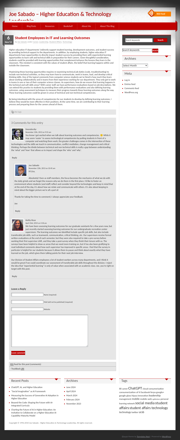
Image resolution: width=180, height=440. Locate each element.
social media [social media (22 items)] (144, 403)
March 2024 (71, 395)
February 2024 (73, 399)
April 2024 (71, 391)
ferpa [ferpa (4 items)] (153, 392)
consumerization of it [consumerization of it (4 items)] (129, 392)
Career (35, 42)
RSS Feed (161, 14)
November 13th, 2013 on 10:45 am (42, 168)
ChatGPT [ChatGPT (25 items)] (135, 388)
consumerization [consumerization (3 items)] (156, 388)
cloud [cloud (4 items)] (145, 388)
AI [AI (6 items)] (120, 388)
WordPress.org (131, 92)
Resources (49, 26)
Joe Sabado (22, 42)
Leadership (43, 42)
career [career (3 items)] (125, 388)
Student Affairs (55, 42)
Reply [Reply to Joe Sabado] (17, 211)
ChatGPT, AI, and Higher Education (26, 387)
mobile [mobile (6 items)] (136, 399)
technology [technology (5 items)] (125, 412)
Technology (67, 42)
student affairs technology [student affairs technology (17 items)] (149, 408)
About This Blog (107, 26)
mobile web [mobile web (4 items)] (146, 399)
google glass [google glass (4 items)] (125, 395)
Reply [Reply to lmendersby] (14, 157)
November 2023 (73, 403)
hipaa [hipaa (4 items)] (134, 395)
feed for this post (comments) (25, 364)
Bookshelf (68, 26)
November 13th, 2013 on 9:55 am (38, 132)
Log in (127, 80)
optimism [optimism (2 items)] (156, 399)
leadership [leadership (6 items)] (155, 395)
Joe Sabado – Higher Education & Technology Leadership (60, 17)
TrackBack (17, 368)
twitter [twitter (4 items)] (134, 412)
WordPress (166, 436)
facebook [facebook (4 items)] (145, 392)
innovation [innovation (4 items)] (143, 395)
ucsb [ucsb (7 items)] (141, 412)
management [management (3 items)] (125, 399)
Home (14, 26)
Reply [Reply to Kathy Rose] (14, 276)
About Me (86, 26)
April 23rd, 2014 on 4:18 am (36, 223)
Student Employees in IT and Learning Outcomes (52, 38)
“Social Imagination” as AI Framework (28, 391)
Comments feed (131, 88)
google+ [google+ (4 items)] (160, 392)
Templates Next (143, 436)
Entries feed (129, 84)
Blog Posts (31, 26)
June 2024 (71, 387)
